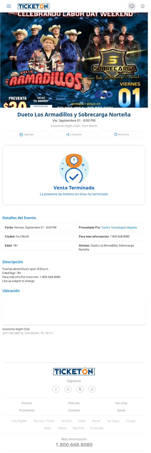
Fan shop (121, 403)
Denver (96, 421)
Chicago (131, 421)
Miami (48, 428)
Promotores (27, 410)
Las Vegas (113, 421)
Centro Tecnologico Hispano (119, 227)
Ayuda (121, 410)
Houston (66, 421)
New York (78, 428)
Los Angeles (19, 421)
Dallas (81, 421)
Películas (74, 403)
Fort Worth (89, 126)
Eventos (27, 403)
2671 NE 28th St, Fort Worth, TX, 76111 (27, 333)
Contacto (74, 410)
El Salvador (97, 428)
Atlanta (62, 428)
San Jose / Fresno (44, 421)
